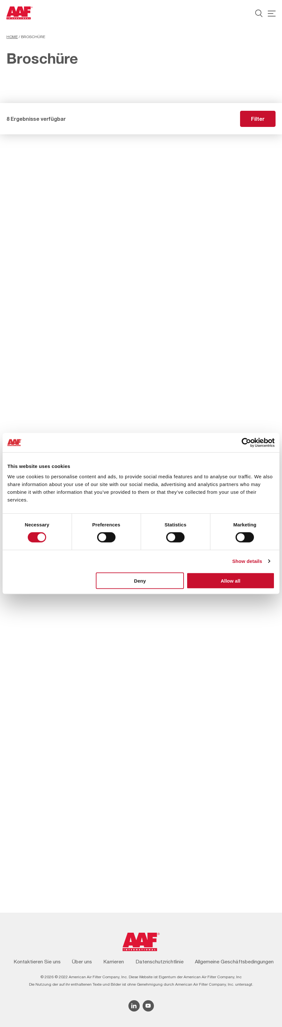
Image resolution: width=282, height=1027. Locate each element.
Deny (140, 580)
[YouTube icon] (148, 1005)
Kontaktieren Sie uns (37, 961)
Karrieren (113, 961)
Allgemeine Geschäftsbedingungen (234, 961)
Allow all (230, 580)
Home (12, 37)
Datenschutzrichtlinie (160, 961)
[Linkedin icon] (134, 1005)
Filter (258, 119)
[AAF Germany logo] (19, 12)
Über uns (82, 961)
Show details (247, 561)
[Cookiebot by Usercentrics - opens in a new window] (246, 443)
